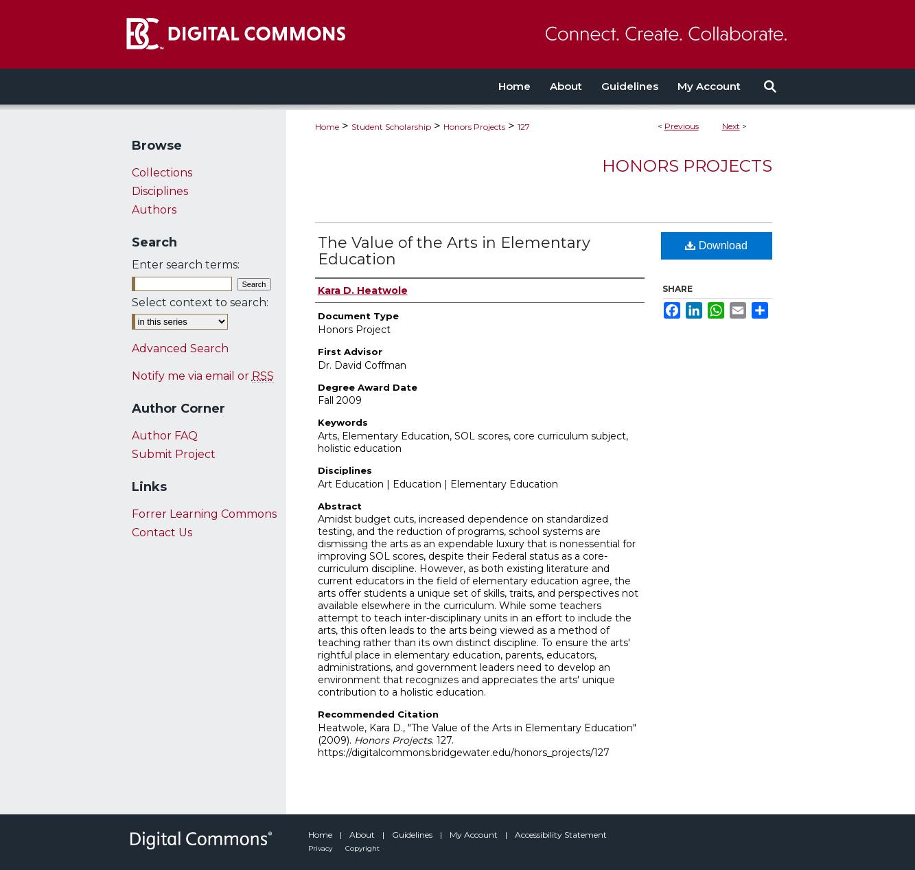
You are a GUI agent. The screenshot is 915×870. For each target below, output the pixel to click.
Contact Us (162, 532)
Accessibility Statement (561, 834)
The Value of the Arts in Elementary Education (454, 250)
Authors (154, 209)
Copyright (362, 848)
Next (731, 126)
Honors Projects (474, 127)
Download (716, 245)
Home (327, 127)
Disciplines (160, 191)
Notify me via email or (203, 375)
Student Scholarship (391, 127)
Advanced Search (180, 348)
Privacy (321, 848)
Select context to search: (200, 302)
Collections (162, 172)
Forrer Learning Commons (204, 513)
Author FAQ (165, 435)
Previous (681, 126)
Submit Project (174, 454)
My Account (475, 834)
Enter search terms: (186, 264)
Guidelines (413, 834)
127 (524, 127)
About (363, 834)
